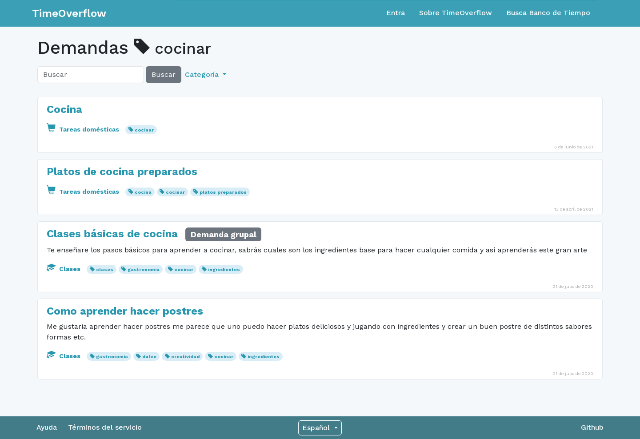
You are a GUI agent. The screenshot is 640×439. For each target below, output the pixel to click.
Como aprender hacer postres (125, 311)
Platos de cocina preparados (122, 171)
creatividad (185, 356)
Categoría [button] (203, 74)
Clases (64, 268)
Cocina (64, 109)
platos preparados (223, 192)
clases (104, 269)
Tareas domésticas (84, 129)
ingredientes (224, 269)
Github (592, 427)
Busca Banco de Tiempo (548, 12)
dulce (149, 356)
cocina (143, 192)
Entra (395, 12)
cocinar (144, 130)
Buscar (164, 74)
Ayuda (46, 427)
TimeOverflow (69, 13)
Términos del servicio (105, 427)
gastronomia (144, 269)
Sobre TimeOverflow (455, 12)
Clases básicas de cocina (114, 233)
